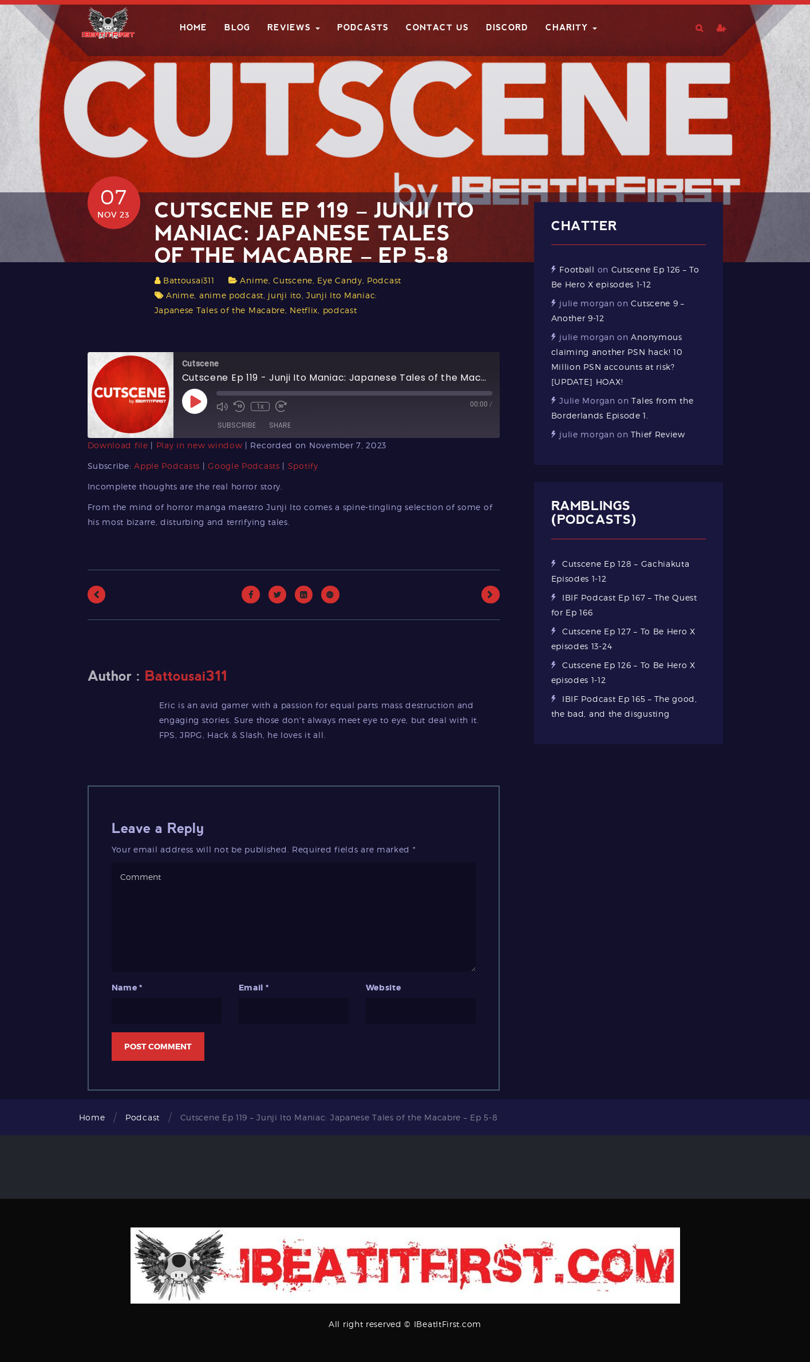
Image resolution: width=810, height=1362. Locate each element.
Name (127, 987)
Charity (571, 27)
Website (383, 987)
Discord (507, 27)
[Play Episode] (194, 401)
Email (254, 987)
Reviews (293, 27)
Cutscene (293, 280)
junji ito (284, 295)
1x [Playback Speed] (260, 406)
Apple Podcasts (167, 466)
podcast (340, 310)
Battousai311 (188, 280)
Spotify (303, 466)
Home (193, 27)
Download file (118, 445)
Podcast (384, 280)
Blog (237, 27)
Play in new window (199, 445)
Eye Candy (339, 280)
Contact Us (437, 27)
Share (280, 425)
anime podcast (231, 295)
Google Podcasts (244, 466)
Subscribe (237, 425)
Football (577, 269)
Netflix (304, 310)
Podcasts (363, 27)
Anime (254, 280)
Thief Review (658, 434)
